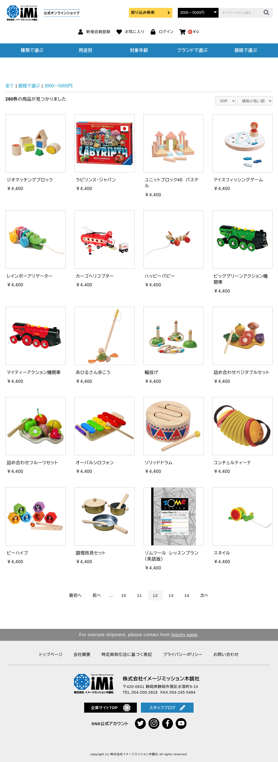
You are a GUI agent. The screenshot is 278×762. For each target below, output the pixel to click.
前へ (97, 595)
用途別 (85, 50)
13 (171, 595)
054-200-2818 (145, 692)
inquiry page (184, 634)
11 (139, 595)
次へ (204, 595)
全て (9, 86)
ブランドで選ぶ (192, 50)
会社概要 (82, 654)
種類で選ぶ (32, 50)
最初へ (75, 595)
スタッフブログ (167, 707)
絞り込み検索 (150, 12)
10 (123, 595)
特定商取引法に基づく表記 (127, 654)
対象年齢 (139, 50)
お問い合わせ (226, 654)
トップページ (50, 654)
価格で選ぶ (246, 50)
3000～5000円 (58, 86)
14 (186, 595)
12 (155, 595)
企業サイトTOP (110, 707)
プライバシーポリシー (183, 654)
